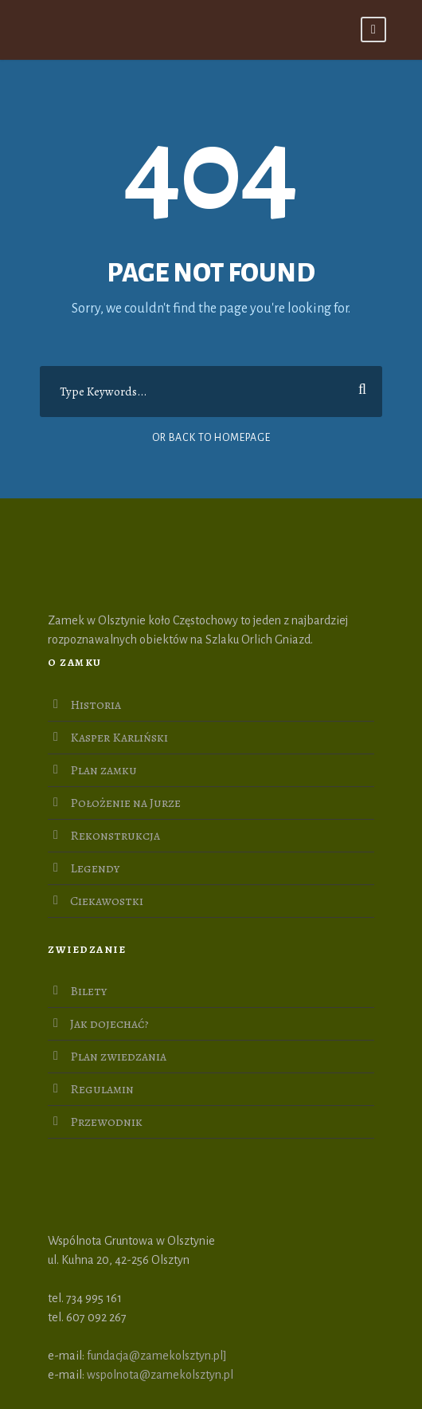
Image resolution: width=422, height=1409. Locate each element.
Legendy (94, 868)
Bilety (88, 991)
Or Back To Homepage (211, 437)
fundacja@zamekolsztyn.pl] (157, 1355)
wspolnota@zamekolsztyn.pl (160, 1374)
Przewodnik (106, 1122)
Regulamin (102, 1089)
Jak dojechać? (109, 1024)
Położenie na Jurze (125, 803)
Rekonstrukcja (115, 835)
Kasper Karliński (119, 737)
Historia (95, 705)
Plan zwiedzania (118, 1056)
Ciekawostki (106, 901)
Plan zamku (103, 770)
